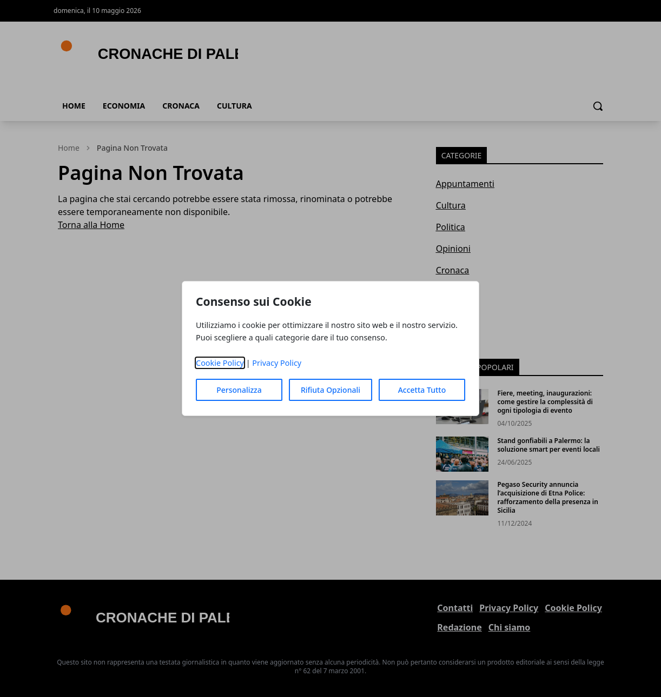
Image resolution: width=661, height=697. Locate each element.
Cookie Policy (220, 363)
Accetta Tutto (422, 390)
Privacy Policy (276, 363)
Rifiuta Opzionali (330, 390)
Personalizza (239, 390)
